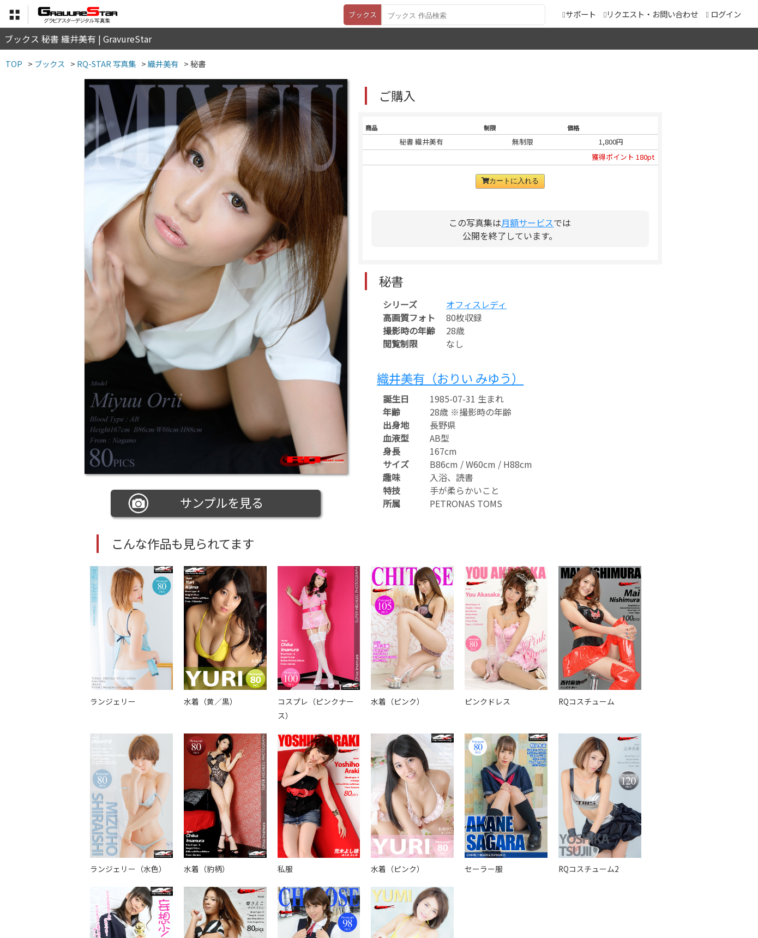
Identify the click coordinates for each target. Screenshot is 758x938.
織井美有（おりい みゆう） (450, 378)
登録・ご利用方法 (370, 883)
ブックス (362, 14)
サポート (578, 14)
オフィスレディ (476, 304)
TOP (217, 883)
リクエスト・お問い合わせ (651, 14)
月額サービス (527, 222)
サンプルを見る (196, 503)
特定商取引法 (305, 883)
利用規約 (254, 883)
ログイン (726, 14)
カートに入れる (510, 181)
